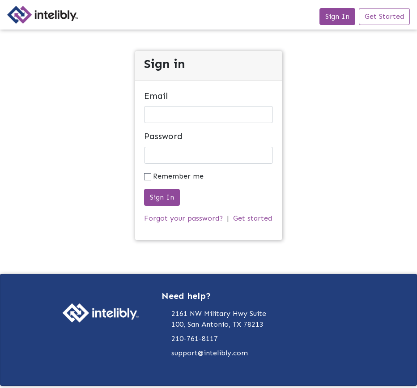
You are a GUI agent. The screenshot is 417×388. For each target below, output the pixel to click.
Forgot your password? (183, 218)
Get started (252, 218)
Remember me (178, 176)
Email (156, 96)
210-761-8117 (194, 338)
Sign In (337, 16)
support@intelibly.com (209, 353)
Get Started (384, 16)
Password (163, 136)
